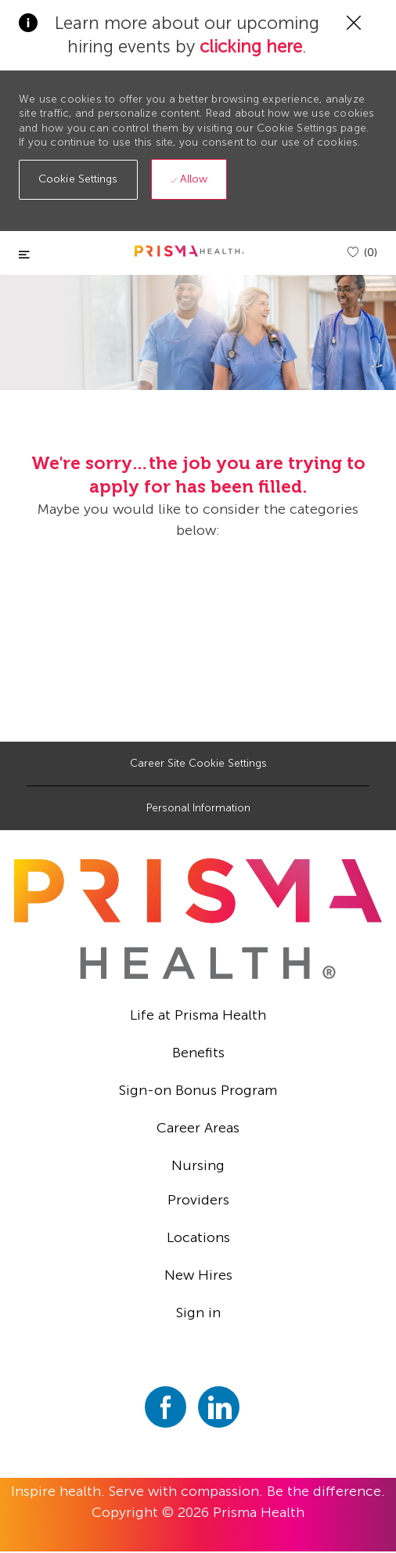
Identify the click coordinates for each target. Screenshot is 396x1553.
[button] (78, 180)
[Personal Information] (198, 808)
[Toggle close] (24, 255)
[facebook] (165, 1407)
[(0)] (362, 252)
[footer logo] (198, 918)
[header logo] (189, 251)
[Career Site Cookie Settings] (198, 764)
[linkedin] (218, 1407)
